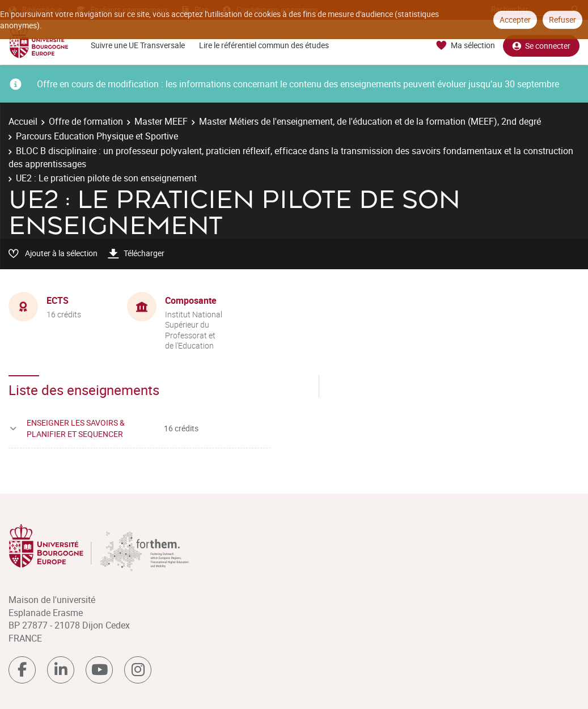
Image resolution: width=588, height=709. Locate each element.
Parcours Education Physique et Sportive (97, 136)
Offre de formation (86, 121)
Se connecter (541, 45)
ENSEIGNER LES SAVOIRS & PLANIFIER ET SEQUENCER (76, 428)
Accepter (515, 19)
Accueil (23, 121)
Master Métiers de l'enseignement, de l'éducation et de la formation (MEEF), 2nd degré (370, 121)
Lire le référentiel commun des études (264, 45)
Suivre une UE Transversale (138, 45)
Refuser (562, 19)
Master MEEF (161, 121)
